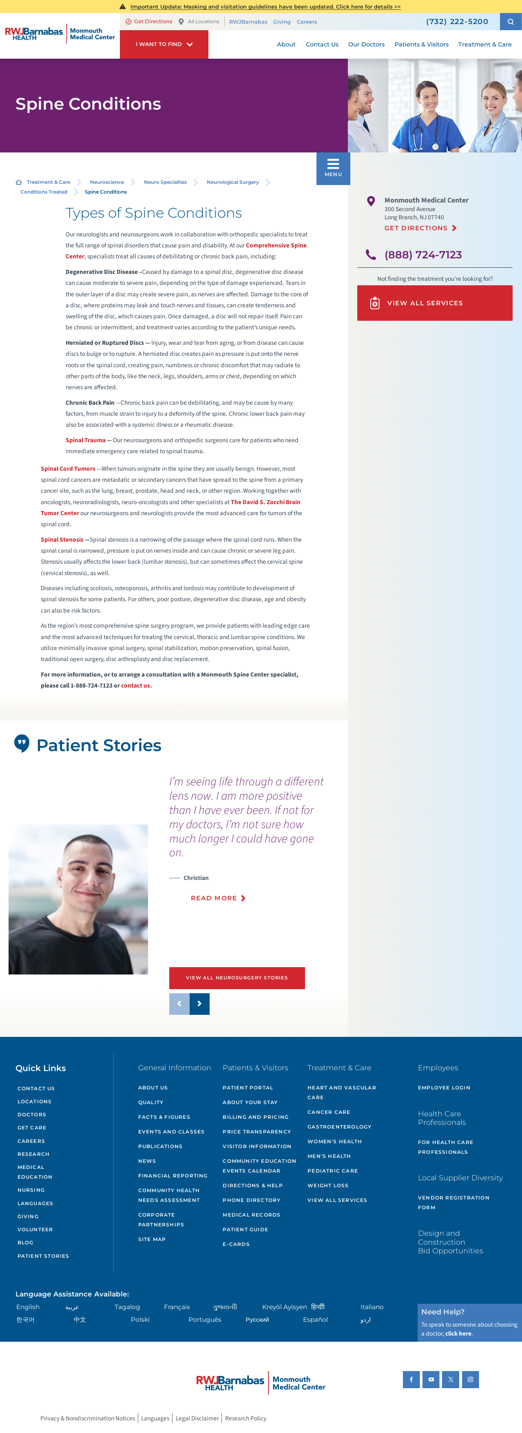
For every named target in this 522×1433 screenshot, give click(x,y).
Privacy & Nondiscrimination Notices (87, 1418)
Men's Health (329, 1156)
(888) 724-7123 (423, 254)
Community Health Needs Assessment (169, 1195)
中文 (80, 1319)
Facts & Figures (164, 1117)
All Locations (198, 21)
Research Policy (245, 1418)
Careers (307, 22)
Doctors (32, 1114)
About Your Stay (250, 1102)
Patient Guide (245, 1229)
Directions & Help (253, 1185)
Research (34, 1154)
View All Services (416, 303)
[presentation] (255, 843)
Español (315, 1319)
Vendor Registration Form (454, 1202)
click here (458, 1333)
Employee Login (444, 1088)
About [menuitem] (286, 44)
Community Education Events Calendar (259, 1166)
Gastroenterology (339, 1127)
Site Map (152, 1239)
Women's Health (334, 1141)
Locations (35, 1101)
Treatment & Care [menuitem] (485, 44)
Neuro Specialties (165, 182)
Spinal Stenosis (62, 539)
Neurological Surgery (233, 182)
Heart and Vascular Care (341, 1092)
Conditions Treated (43, 192)
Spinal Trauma (86, 440)
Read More (214, 898)
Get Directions (149, 21)
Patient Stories (44, 1256)
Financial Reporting (173, 1176)
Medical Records (252, 1215)
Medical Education (35, 1172)
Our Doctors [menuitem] (366, 44)
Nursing (31, 1190)
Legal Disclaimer (197, 1418)
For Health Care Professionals (445, 1147)
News (147, 1161)
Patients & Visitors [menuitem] (422, 44)
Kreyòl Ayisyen (284, 1307)
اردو (366, 1319)
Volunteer (35, 1229)
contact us (135, 685)
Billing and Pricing (256, 1117)
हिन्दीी (318, 1307)
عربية (72, 1307)
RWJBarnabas (248, 22)
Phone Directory (252, 1200)
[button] (511, 21)
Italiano (372, 1307)
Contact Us (36, 1088)
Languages (36, 1203)
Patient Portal (248, 1088)
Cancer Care (328, 1112)
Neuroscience (107, 182)
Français (177, 1307)
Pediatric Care (332, 1171)
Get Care (32, 1127)
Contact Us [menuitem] (322, 44)
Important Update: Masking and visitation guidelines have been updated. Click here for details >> (265, 6)
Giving (282, 22)
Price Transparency (257, 1132)
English (28, 1307)
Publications (160, 1146)
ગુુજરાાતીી (225, 1307)
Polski (140, 1319)
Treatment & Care (48, 182)
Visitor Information (257, 1146)
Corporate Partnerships (161, 1220)
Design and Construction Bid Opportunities (450, 1242)
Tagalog (127, 1307)
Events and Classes (171, 1132)
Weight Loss (328, 1185)
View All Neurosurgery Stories (237, 978)
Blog (26, 1242)
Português (204, 1319)
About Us (153, 1088)
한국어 (25, 1319)
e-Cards (236, 1244)
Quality (151, 1102)
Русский (257, 1319)
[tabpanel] (78, 900)
